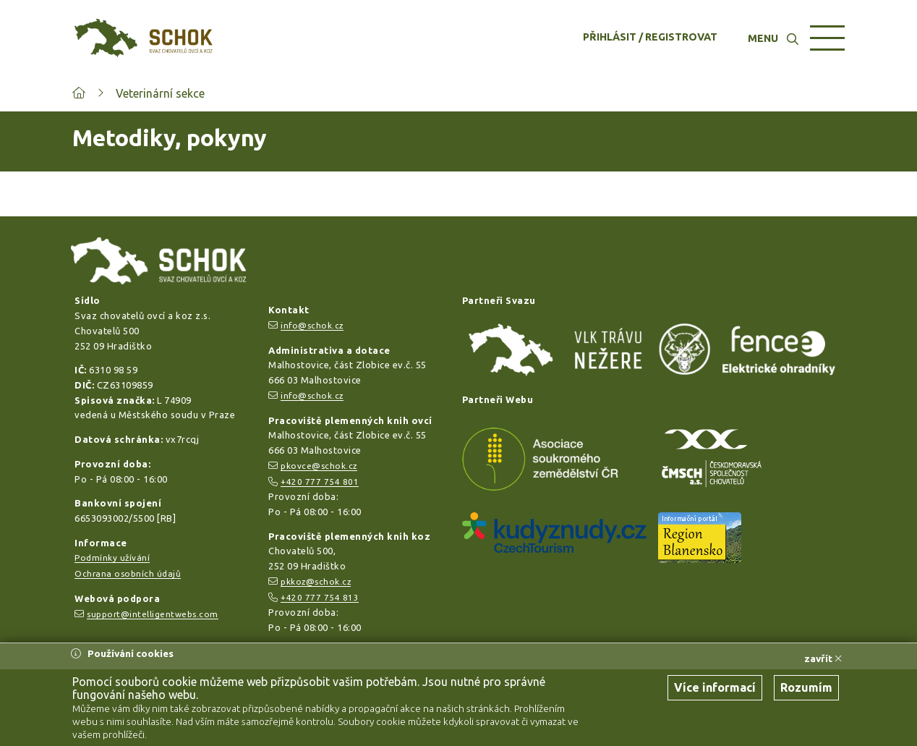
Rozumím (806, 687)
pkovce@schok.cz (319, 465)
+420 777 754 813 (320, 597)
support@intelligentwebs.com (152, 614)
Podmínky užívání (112, 557)
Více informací (715, 687)
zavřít (823, 658)
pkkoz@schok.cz (316, 581)
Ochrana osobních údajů (127, 573)
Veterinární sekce (160, 93)
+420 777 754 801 (320, 481)
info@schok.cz (312, 325)
